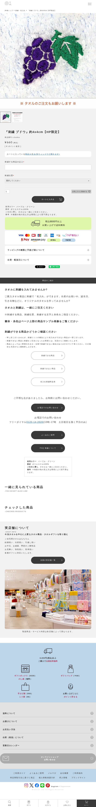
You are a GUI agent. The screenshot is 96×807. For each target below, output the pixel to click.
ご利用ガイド (19, 773)
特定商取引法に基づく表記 (22, 778)
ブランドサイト (78, 778)
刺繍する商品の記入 (15, 162)
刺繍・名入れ (20, 10)
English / (55, 786)
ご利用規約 (78, 773)
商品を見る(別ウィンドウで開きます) (42, 154)
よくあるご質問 (37, 773)
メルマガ (52, 773)
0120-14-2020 (34, 422)
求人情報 (63, 778)
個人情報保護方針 (47, 778)
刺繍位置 (10, 175)
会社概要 (64, 773)
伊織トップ (9, 10)
